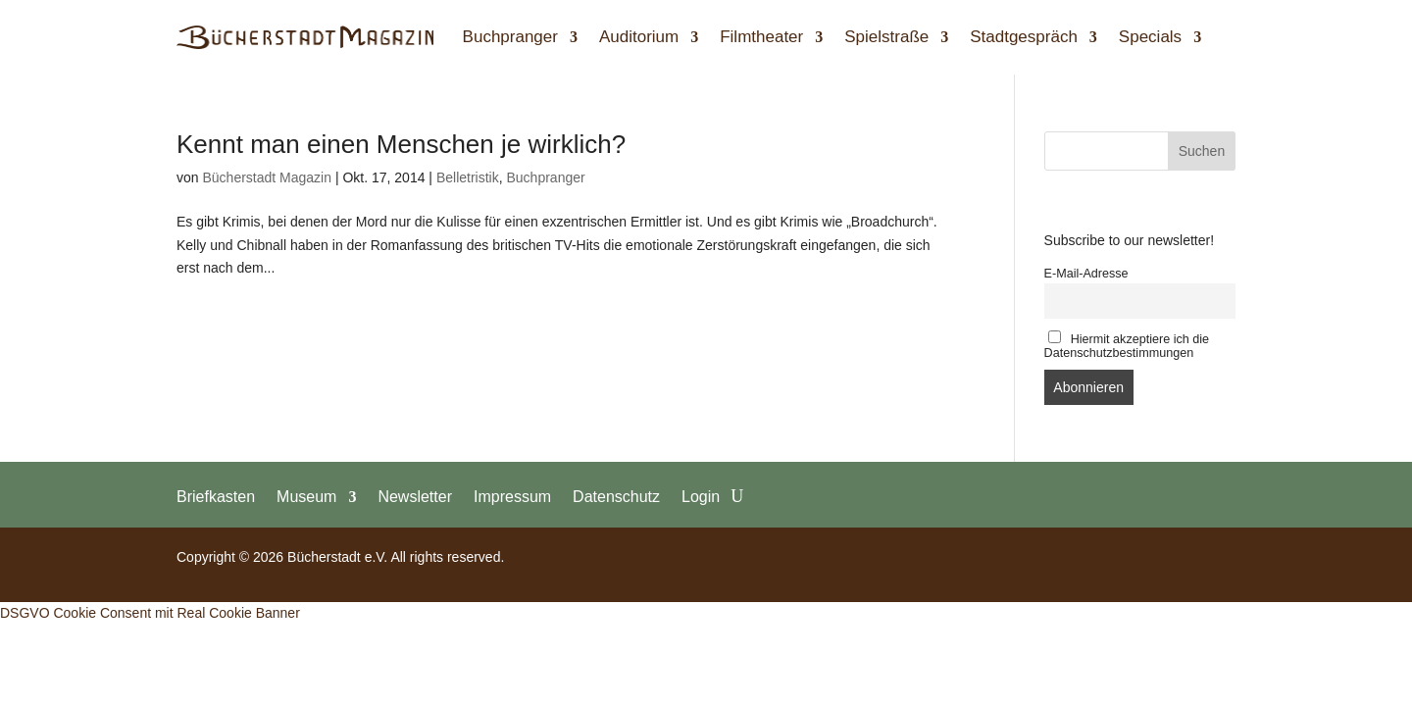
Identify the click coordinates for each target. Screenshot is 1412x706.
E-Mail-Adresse (1086, 273)
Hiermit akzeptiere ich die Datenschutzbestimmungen (1127, 345)
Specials (1150, 36)
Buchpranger (510, 36)
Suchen (1202, 151)
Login (700, 496)
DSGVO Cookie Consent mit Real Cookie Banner (150, 613)
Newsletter (415, 496)
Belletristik (467, 177)
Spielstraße (886, 36)
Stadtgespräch (1024, 36)
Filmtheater (761, 36)
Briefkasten (215, 496)
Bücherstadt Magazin (266, 177)
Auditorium (639, 36)
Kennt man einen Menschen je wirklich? (401, 144)
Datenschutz (616, 496)
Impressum (512, 496)
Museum (306, 496)
